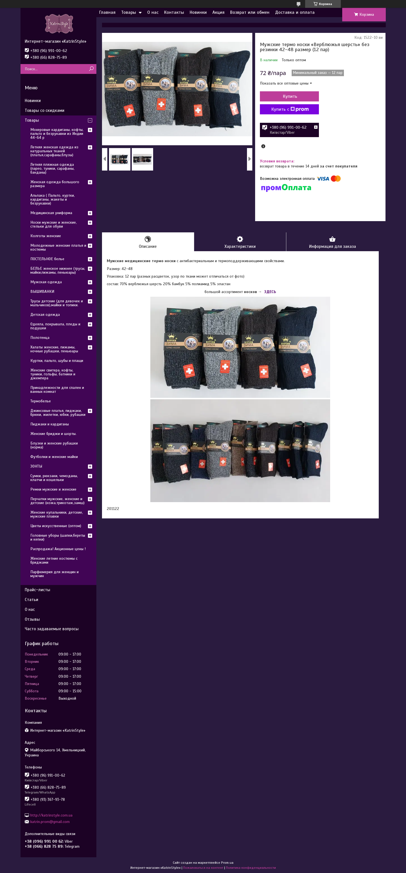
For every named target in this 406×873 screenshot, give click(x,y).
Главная (107, 12)
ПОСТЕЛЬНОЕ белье (47, 259)
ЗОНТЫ (36, 466)
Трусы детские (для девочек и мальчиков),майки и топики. (56, 303)
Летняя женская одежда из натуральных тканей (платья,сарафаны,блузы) (54, 151)
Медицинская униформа (51, 212)
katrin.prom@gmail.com (50, 821)
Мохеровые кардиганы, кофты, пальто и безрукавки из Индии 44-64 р (56, 133)
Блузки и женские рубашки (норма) (54, 445)
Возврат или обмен (249, 12)
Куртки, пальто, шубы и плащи (56, 360)
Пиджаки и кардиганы (49, 424)
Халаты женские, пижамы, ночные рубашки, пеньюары (54, 349)
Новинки (198, 12)
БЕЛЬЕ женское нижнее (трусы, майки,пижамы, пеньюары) (57, 270)
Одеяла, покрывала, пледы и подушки (55, 326)
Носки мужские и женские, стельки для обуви (53, 224)
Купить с (290, 109)
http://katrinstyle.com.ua (51, 815)
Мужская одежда (46, 282)
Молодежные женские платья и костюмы (58, 247)
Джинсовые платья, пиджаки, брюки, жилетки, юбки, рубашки (57, 412)
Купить (290, 96)
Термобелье (40, 401)
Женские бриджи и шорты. (53, 433)
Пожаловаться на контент (203, 868)
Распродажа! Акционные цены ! (58, 549)
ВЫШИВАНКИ (42, 291)
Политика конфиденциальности (251, 868)
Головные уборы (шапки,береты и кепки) (57, 537)
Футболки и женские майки (54, 456)
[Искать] (91, 69)
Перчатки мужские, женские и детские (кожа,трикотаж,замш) (57, 500)
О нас (152, 12)
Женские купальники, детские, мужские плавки (56, 514)
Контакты (174, 12)
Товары (128, 12)
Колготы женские (45, 235)
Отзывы (32, 619)
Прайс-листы (37, 589)
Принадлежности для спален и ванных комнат (57, 389)
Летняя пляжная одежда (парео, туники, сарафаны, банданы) (52, 168)
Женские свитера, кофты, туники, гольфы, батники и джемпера (52, 374)
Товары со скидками (44, 110)
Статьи (31, 599)
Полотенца (39, 337)
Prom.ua (227, 863)
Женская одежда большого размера (54, 184)
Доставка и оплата (295, 12)
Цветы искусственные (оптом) (55, 525)
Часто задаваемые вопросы (52, 628)
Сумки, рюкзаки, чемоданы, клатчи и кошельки (54, 477)
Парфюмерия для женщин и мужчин (54, 574)
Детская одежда (45, 314)
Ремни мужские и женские (53, 489)
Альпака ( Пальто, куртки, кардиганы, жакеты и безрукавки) (52, 199)
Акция (218, 12)
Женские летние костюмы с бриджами (54, 560)
